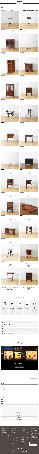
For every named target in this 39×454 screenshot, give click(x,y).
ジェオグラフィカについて (5, 439)
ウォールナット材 (5, 403)
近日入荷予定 (14, 432)
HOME (2, 5)
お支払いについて (5, 322)
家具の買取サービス (24, 437)
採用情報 (3, 442)
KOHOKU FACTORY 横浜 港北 (34, 437)
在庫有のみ (36, 10)
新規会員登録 (19, 415)
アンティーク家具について (15, 438)
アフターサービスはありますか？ (8, 331)
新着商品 (13, 430)
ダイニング (2, 387)
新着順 (24, 10)
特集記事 (13, 434)
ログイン (22, 432)
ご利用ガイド (23, 441)
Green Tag (19, 410)
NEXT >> (25, 293)
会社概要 (3, 430)
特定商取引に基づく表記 (5, 433)
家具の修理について (24, 439)
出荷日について (5, 326)
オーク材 (4, 399)
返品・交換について (6, 324)
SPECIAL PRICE (19, 413)
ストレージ (2, 391)
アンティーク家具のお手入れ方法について (9, 329)
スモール (2, 393)
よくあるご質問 (23, 443)
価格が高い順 (28, 10)
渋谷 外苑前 (34, 434)
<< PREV (14, 293)
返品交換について (23, 435)
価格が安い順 (32, 10)
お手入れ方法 (14, 443)
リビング (2, 385)
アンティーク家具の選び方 (15, 441)
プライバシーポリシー (5, 436)
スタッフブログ (14, 435)
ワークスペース (3, 389)
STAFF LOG (19, 417)
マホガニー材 (4, 401)
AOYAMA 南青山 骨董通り (34, 431)
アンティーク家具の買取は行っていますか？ (9, 333)
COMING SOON (19, 407)
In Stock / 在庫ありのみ (34, 378)
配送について (23, 434)
